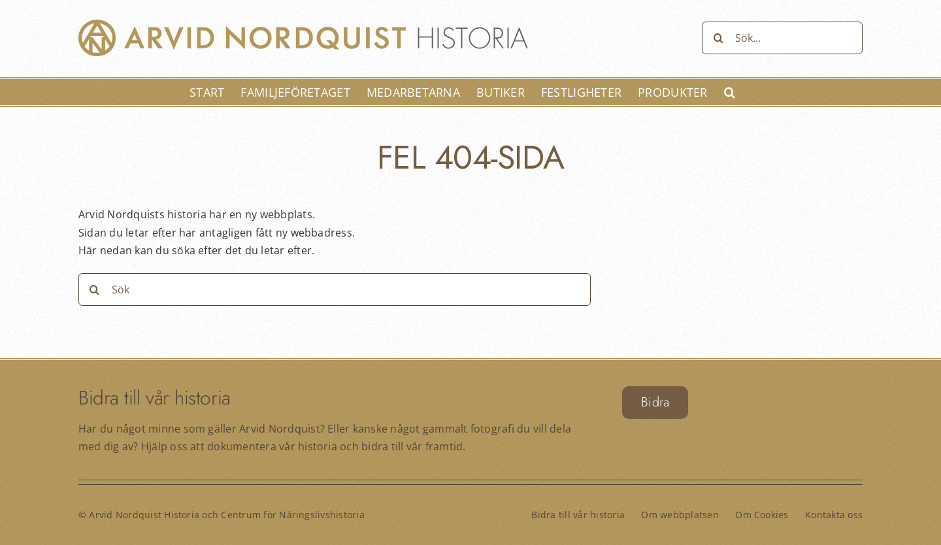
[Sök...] (782, 38)
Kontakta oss (834, 514)
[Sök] (718, 38)
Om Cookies (761, 514)
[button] (729, 92)
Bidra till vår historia (578, 514)
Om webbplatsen (679, 514)
